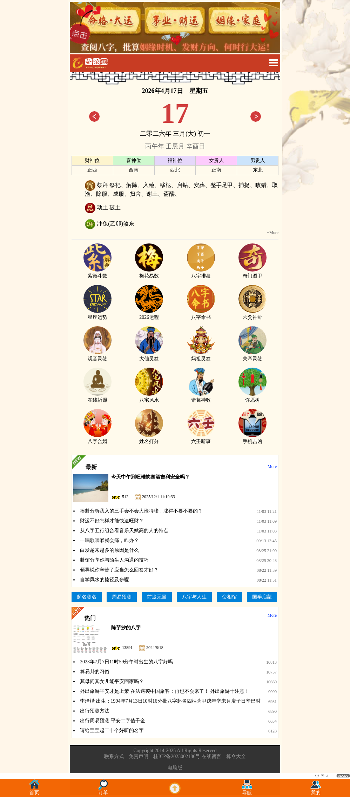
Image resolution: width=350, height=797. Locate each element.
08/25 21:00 (266, 550)
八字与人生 (194, 597)
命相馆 (229, 597)
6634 (272, 721)
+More (272, 232)
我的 (315, 790)
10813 (271, 662)
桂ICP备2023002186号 (176, 756)
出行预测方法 (94, 711)
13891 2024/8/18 (137, 647)
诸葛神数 (201, 397)
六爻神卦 (252, 314)
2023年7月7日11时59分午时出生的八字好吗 (126, 661)
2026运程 (149, 314)
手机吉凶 (252, 438)
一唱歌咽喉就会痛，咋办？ (109, 540)
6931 (272, 701)
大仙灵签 (149, 355)
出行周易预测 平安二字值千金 (112, 720)
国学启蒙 (262, 597)
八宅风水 (149, 397)
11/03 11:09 (267, 521)
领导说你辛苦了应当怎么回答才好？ (119, 569)
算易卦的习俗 (94, 671)
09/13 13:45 (266, 540)
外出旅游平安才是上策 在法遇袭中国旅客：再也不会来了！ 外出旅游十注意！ (164, 691)
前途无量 (157, 597)
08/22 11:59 (267, 570)
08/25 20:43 (266, 560)
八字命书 (201, 314)
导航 (247, 790)
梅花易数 (149, 273)
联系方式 (114, 756)
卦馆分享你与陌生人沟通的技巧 (114, 560)
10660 (271, 681)
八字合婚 (97, 438)
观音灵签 (97, 355)
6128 (272, 731)
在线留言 (211, 756)
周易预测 (122, 597)
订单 (103, 790)
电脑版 (175, 767)
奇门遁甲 (252, 273)
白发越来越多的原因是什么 (109, 550)
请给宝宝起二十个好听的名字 (112, 730)
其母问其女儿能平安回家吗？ (112, 681)
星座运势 (97, 314)
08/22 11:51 (267, 580)
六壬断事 (201, 438)
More (272, 466)
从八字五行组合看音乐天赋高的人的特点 (124, 530)
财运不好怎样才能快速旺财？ (112, 520)
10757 (271, 672)
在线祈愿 (97, 397)
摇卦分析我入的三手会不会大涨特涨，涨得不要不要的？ (141, 511)
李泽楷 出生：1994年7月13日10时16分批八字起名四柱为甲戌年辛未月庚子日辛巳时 (170, 701)
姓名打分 (149, 438)
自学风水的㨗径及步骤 (104, 579)
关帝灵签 (252, 355)
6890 (272, 711)
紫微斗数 (97, 273)
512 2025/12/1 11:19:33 (143, 496)
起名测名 (86, 597)
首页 (34, 790)
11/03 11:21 (267, 511)
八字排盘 (201, 273)
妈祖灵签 (201, 355)
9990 (272, 691)
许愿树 (252, 397)
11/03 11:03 (267, 531)
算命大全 (236, 756)
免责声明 (138, 756)
